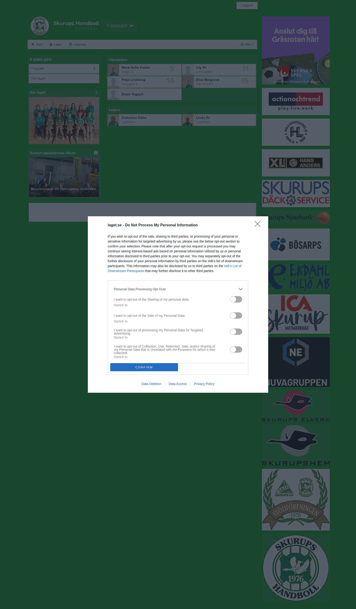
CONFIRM (144, 367)
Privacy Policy (204, 384)
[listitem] (178, 289)
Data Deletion (151, 384)
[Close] (259, 225)
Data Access (178, 384)
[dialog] (178, 304)
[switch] (236, 299)
